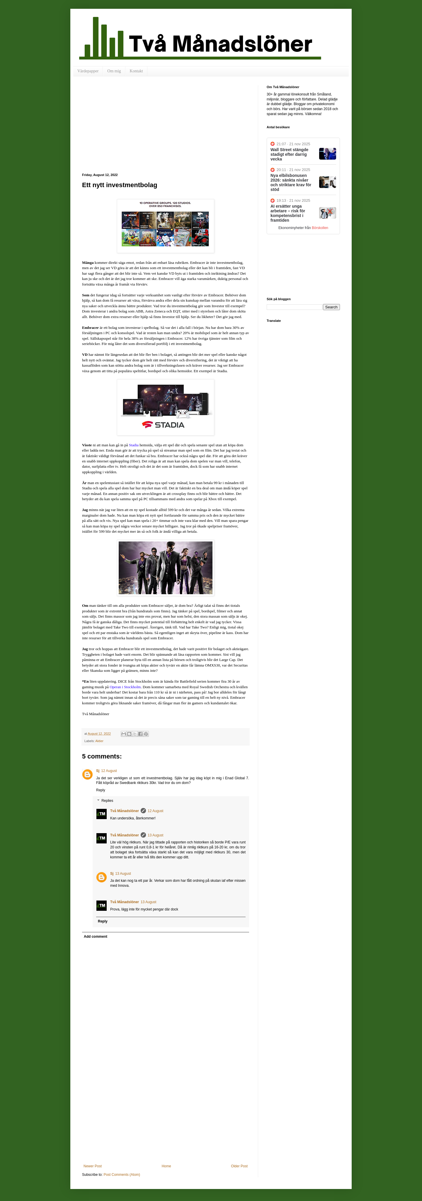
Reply (100, 790)
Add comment (95, 937)
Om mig (114, 71)
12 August (109, 771)
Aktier (99, 741)
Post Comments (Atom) (121, 1175)
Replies (107, 801)
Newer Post (93, 1166)
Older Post (239, 1166)
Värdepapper (87, 71)
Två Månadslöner (124, 811)
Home (166, 1166)
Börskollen (320, 228)
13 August (155, 835)
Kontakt (136, 71)
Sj (97, 771)
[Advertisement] (165, 129)
